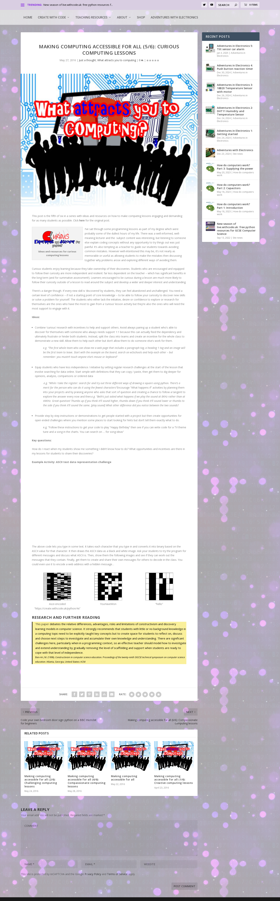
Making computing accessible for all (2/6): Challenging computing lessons (40, 781)
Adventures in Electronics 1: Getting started (235, 132)
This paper (42, 624)
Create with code (52, 17)
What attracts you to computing (116, 60)
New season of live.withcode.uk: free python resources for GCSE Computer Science (236, 229)
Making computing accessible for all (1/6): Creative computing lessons (173, 779)
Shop (141, 17)
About (122, 17)
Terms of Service (117, 874)
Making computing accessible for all (124, 777)
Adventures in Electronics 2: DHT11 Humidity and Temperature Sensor (235, 111)
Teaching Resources (91, 17)
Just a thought (87, 60)
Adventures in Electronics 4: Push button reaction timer (235, 67)
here (82, 220)
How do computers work (235, 174)
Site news (238, 153)
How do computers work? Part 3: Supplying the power (235, 166)
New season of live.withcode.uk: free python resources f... (78, 5)
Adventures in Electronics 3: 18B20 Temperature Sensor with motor (235, 88)
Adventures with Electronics (174, 17)
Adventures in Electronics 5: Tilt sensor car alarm (235, 47)
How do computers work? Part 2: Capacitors (233, 186)
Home (28, 17)
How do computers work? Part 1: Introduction (233, 205)
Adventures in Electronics (231, 54)
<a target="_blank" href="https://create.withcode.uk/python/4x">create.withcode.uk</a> (109, 505)
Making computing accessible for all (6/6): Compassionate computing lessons (87, 781)
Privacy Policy (93, 874)
